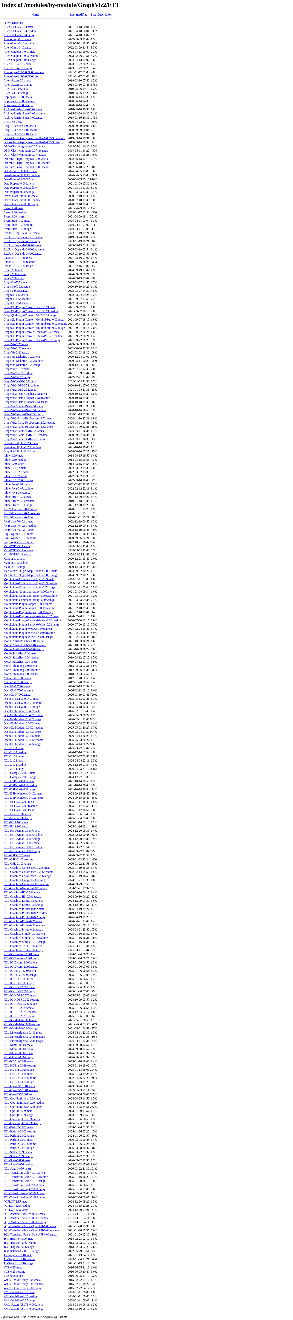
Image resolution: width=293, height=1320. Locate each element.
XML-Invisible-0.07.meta (19, 1292)
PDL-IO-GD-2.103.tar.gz (19, 983)
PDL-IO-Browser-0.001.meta (21, 954)
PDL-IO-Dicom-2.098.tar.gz (21, 966)
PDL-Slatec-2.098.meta (18, 1152)
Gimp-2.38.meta (13, 270)
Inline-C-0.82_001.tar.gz (18, 480)
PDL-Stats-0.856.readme (18, 1164)
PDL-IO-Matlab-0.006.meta (20, 1020)
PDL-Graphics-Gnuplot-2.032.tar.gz (25, 888)
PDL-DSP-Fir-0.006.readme (20, 785)
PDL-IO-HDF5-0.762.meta (20, 995)
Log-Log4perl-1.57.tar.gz (19, 542)
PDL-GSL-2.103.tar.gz (17, 863)
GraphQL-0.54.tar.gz (16, 303)
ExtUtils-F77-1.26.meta (18, 257)
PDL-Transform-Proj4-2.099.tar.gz (24, 1197)
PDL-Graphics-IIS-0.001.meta (22, 892)
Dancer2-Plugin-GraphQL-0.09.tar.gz (26, 167)
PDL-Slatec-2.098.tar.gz (18, 1156)
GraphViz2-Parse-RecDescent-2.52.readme (29, 422)
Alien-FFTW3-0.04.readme (20, 31)
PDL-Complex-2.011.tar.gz (20, 777)
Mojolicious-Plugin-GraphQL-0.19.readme (29, 608)
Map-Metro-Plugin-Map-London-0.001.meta (30, 571)
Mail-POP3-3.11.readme (18, 550)
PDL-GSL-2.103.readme (18, 859)
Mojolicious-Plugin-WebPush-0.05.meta (28, 628)
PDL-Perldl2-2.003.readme (20, 1143)
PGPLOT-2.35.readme (17, 1205)
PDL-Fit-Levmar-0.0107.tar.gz (22, 838)
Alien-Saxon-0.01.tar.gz (18, 84)
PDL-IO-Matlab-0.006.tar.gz (21, 1028)
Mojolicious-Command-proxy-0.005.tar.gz (29, 599)
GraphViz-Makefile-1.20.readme (23, 360)
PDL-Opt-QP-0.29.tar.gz (18, 1115)
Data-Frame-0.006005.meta (20, 171)
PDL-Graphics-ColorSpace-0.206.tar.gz (27, 876)
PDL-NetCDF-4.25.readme (20, 1077)
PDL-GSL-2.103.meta (17, 855)
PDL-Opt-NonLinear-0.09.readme (24, 1102)
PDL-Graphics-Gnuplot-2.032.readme (26, 884)
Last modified (79, 14)
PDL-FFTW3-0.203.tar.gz (19, 810)
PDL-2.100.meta (14, 748)
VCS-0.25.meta (13, 1267)
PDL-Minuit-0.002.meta (18, 1053)
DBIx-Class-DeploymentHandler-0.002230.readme (34, 138)
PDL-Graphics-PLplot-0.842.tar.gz (24, 917)
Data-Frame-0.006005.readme (22, 175)
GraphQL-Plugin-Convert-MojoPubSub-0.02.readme (35, 323)
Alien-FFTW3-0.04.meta (18, 26)
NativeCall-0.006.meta (17, 678)
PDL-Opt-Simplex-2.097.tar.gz (22, 1123)
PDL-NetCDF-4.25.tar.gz (19, 1082)
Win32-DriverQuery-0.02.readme (24, 1284)
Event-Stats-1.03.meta (17, 220)
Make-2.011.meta (14, 558)
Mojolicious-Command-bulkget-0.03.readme (30, 583)
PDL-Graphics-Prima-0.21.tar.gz (23, 929)
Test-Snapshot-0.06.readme (20, 1242)
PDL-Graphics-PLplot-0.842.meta (24, 908)
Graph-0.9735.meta (15, 282)
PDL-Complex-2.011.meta (19, 772)
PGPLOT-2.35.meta (15, 1201)
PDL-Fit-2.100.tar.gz (16, 826)
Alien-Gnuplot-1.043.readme (21, 55)
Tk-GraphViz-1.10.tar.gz (18, 1263)
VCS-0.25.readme (14, 1271)
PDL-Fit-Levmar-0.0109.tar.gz (22, 851)
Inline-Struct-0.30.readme (19, 500)
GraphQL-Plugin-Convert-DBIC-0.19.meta (29, 307)
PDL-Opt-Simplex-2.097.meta (22, 1119)
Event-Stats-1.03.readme (18, 224)
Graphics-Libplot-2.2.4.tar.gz (21, 451)
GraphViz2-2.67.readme (18, 373)
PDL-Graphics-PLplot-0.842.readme (26, 913)
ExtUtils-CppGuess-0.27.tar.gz (22, 241)
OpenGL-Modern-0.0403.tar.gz (22, 731)
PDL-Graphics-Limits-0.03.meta (23, 900)
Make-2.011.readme (16, 562)
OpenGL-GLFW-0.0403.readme (23, 702)
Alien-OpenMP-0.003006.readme (24, 72)
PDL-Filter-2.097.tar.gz (18, 818)
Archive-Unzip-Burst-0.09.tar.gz (23, 117)
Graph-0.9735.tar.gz (16, 290)
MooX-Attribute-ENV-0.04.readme (25, 645)
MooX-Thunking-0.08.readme (22, 669)
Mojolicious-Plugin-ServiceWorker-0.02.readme (32, 620)
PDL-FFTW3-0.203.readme (20, 805)
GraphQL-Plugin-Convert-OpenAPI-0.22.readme (33, 336)
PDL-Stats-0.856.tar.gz (17, 1168)
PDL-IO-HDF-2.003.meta (19, 987)
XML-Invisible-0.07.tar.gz (19, 1300)
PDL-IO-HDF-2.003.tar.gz (19, 991)
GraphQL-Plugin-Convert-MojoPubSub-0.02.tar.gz (34, 327)
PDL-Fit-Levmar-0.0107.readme (23, 834)
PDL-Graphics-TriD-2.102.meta (23, 946)
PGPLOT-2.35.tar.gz (16, 1209)
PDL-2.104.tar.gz (14, 768)
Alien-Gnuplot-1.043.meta (19, 51)
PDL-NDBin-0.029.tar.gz (19, 1069)
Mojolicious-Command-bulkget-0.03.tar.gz (29, 587)
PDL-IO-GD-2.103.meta (18, 979)
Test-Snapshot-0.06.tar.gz (19, 1246)
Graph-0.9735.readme (17, 286)
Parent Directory (13, 22)
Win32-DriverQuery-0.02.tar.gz (22, 1288)
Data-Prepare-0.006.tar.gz (19, 191)
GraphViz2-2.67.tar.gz (17, 377)
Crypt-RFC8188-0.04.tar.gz (20, 134)
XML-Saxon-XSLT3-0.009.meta (23, 1304)
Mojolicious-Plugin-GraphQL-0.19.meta (28, 603)
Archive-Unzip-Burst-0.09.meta (23, 109)
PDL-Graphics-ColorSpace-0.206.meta (27, 867)
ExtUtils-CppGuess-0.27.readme (23, 237)
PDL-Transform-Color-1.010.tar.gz (24, 1180)
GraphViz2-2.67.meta (17, 369)
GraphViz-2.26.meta (16, 344)
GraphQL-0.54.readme (17, 298)
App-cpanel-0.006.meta (18, 97)
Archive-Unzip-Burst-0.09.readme (24, 113)
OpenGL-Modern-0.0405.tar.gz (22, 744)
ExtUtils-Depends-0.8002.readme (24, 249)
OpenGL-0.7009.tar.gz (17, 694)
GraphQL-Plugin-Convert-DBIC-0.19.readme (31, 311)
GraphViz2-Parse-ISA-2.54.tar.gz (24, 414)
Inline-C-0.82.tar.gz (15, 476)
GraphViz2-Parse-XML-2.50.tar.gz (24, 439)
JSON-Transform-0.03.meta (20, 509)
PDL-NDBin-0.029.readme (20, 1065)
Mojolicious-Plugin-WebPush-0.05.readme (29, 632)
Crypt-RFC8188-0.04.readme (21, 130)
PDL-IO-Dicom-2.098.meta (20, 962)
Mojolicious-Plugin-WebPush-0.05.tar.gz (28, 636)
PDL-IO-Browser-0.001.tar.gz (21, 958)
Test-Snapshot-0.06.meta (18, 1238)
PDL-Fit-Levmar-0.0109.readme (23, 847)
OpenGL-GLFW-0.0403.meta (21, 698)
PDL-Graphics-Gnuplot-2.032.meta (25, 880)
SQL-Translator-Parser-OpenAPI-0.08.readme (31, 1230)
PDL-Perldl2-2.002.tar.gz (19, 1135)
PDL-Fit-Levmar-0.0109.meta (22, 843)
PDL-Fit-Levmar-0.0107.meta (22, 830)
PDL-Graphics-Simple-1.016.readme (26, 937)
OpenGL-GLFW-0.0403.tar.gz (22, 707)
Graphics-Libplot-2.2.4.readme (22, 447)
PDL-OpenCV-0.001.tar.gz (20, 1094)
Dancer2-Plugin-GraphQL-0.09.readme (27, 162)
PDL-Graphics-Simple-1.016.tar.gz (24, 941)
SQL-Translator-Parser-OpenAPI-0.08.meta (30, 1226)
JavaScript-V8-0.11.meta (18, 521)
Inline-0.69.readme (15, 459)
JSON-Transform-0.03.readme (22, 513)
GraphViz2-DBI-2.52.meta (20, 381)
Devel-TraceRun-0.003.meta (21, 195)
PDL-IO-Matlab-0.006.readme (22, 1024)
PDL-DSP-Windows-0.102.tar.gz (23, 797)
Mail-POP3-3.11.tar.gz (17, 554)
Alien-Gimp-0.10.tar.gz (18, 47)
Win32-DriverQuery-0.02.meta (22, 1279)
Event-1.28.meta (13, 208)
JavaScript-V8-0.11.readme (20, 525)
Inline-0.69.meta (13, 455)
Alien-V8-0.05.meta (16, 88)
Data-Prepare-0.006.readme (20, 187)
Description (104, 14)
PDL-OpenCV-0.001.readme (21, 1090)
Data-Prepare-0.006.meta (19, 183)
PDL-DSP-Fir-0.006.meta (19, 781)
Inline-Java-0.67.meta (17, 484)
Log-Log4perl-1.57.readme (20, 538)
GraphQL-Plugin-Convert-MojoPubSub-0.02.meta (34, 319)
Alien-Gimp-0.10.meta (17, 39)
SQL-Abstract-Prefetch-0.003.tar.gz (25, 1222)
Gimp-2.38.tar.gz (14, 278)
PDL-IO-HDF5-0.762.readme (21, 999)
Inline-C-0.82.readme (16, 472)
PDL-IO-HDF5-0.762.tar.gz (20, 1003)
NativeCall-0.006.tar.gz (18, 682)
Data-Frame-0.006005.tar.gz (20, 179)
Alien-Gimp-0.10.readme (19, 43)
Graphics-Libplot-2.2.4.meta (21, 443)
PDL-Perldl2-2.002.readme (20, 1131)
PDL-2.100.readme (15, 752)
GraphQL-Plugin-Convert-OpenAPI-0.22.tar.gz (32, 340)
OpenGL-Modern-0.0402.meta (22, 711)
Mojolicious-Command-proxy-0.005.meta (29, 591)
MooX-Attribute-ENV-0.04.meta (23, 641)
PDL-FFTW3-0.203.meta (19, 801)
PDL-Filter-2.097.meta (17, 814)
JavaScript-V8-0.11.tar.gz (19, 529)
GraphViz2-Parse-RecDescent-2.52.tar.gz (28, 426)
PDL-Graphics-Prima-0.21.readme (24, 925)
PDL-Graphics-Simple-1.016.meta (24, 933)
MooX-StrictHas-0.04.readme (21, 657)
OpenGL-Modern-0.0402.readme (23, 715)
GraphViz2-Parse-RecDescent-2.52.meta (28, 418)
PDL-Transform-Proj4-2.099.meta (24, 1193)
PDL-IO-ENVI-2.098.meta (20, 970)
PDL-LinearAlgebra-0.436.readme (24, 1036)
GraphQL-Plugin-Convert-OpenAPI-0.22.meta (32, 331)
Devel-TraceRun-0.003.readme (22, 200)
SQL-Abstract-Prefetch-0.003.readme (26, 1218)
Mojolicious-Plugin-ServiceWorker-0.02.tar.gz (31, 624)
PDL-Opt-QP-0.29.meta (18, 1110)
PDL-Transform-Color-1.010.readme (26, 1176)
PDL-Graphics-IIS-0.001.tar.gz (22, 896)
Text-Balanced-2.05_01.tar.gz (21, 1251)
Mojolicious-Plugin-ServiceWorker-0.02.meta (31, 616)
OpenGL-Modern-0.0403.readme (23, 727)
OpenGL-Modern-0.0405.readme (23, 739)
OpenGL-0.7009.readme (18, 690)
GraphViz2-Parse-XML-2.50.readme (26, 435)
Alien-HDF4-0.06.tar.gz (18, 68)
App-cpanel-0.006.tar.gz (18, 105)
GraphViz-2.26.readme (17, 348)
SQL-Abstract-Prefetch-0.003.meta (25, 1213)
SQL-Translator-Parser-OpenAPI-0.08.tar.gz (30, 1234)
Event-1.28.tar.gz (14, 216)
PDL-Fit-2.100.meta (16, 822)
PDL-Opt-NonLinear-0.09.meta (22, 1098)
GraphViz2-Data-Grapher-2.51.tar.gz (26, 402)
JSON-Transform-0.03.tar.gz (21, 517)
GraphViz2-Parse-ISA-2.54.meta (23, 406)
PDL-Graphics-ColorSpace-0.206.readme (28, 871)
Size (93, 14)
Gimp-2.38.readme (15, 274)
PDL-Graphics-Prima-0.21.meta (23, 921)
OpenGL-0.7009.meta (17, 686)
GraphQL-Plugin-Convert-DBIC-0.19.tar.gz (30, 315)
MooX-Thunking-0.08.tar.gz (21, 674)
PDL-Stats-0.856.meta (17, 1160)
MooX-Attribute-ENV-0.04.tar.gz (24, 649)
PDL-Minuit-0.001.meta (18, 1044)
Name (35, 14)
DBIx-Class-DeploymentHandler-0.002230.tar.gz (33, 142)
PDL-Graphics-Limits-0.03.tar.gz (23, 904)
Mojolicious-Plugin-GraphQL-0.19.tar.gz (28, 612)
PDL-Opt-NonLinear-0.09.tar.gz (23, 1106)
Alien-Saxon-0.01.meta (17, 80)
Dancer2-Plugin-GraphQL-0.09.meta (26, 158)
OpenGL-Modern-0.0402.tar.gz (22, 719)
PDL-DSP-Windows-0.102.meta (23, 793)
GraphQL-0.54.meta (16, 294)
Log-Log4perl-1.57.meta (18, 533)
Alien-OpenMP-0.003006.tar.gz (23, 76)
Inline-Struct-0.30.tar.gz (18, 505)
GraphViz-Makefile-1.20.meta (22, 356)
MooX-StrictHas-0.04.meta (20, 653)
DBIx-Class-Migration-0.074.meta (24, 146)
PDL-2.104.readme (15, 764)
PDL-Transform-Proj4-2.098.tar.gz (24, 1189)
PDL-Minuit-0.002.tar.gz (18, 1057)
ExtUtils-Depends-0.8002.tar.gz (23, 253)
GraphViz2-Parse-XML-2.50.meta (24, 430)
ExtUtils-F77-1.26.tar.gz (18, 266)
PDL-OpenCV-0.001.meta (19, 1086)
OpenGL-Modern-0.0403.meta (22, 723)
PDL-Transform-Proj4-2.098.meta (24, 1185)
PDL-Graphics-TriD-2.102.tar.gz (23, 950)
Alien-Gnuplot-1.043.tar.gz (20, 59)
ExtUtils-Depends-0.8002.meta (22, 245)
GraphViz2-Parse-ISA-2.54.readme (25, 410)
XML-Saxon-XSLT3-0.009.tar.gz (23, 1308)
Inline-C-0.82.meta (15, 467)
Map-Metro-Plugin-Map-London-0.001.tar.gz (31, 575)
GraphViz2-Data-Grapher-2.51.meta (25, 393)
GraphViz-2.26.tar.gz (16, 352)
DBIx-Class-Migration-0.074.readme (26, 150)
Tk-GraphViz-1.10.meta (18, 1255)
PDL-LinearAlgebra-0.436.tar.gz (23, 1040)
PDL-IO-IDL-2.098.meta (19, 1007)
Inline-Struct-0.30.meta (17, 496)
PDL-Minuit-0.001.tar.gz (18, 1049)
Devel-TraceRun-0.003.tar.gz (21, 204)
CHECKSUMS (13, 121)
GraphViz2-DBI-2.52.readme (21, 385)
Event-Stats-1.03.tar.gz (17, 228)
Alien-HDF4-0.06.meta (17, 64)
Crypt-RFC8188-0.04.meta (20, 125)
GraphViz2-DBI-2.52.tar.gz (20, 389)
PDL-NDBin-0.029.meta (18, 1061)
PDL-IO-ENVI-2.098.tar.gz (20, 974)
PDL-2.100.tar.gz (14, 756)
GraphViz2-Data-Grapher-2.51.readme (27, 397)
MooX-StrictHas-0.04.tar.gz (20, 661)
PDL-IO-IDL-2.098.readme (20, 1012)
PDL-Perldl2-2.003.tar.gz (19, 1148)
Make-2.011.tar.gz (14, 566)
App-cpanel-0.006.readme (19, 101)
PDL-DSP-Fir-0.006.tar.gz (19, 789)
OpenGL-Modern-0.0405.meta (22, 735)
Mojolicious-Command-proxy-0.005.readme (30, 595)
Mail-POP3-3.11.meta (17, 546)
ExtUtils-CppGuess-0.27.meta (22, 233)
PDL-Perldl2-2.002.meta (18, 1127)
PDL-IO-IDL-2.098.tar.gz (19, 1016)
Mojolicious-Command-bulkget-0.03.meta (29, 579)
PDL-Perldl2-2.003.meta (18, 1139)
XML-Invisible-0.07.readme (20, 1296)
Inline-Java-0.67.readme (18, 488)
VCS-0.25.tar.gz (13, 1275)
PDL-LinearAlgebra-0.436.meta (23, 1032)
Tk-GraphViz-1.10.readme (19, 1259)
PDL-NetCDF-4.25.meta (18, 1073)
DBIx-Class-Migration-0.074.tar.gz (25, 154)
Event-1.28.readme (15, 212)
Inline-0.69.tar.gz (14, 463)
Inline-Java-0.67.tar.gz (17, 492)
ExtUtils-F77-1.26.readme (19, 261)
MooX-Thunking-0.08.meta (20, 665)
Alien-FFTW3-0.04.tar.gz (19, 35)
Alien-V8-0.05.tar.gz (16, 92)
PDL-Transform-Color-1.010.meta (24, 1172)
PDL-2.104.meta (14, 760)
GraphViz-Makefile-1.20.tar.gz (22, 364)
